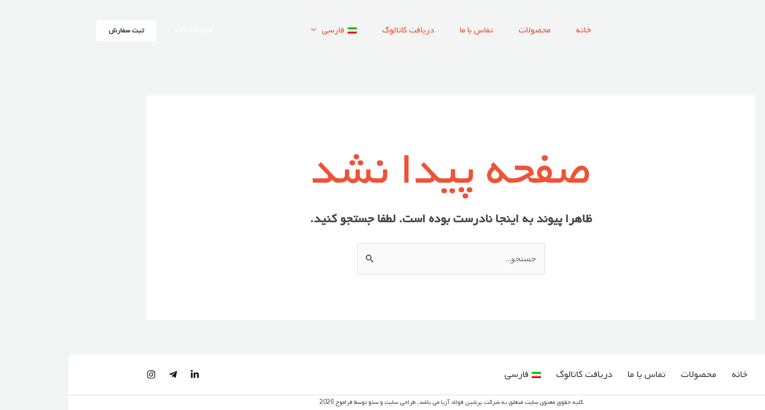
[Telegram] (104, 374)
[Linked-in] (126, 374)
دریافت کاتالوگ (340, 30)
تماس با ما (408, 30)
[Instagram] (82, 374)
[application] (247, 30)
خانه (515, 30)
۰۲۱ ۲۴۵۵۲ (121, 30)
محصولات (466, 30)
